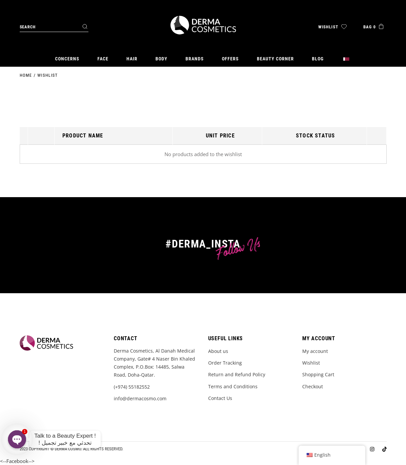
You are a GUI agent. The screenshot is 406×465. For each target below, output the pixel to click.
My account (315, 351)
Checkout (312, 386)
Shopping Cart (318, 374)
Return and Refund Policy (236, 374)
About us (218, 351)
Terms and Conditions (233, 386)
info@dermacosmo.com (140, 398)
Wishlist (311, 363)
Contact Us (220, 398)
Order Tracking (225, 363)
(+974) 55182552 (132, 387)
